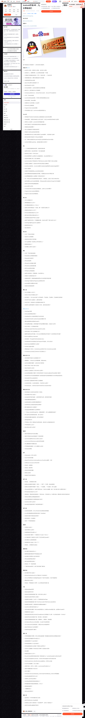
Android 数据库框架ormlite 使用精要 (11, 44)
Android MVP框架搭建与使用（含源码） (11, 35)
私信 (16, 14)
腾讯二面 (5, 115)
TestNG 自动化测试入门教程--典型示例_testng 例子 (11, 41)
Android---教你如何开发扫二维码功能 (11, 78)
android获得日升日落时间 (12, 50)
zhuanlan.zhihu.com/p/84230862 (30, 25)
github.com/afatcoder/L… (28, 20)
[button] (12, 97)
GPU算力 (24, 1)
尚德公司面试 (6, 102)
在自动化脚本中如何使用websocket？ (11, 67)
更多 (28, 1)
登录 (60, 1)
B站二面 (5, 109)
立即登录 (51, 11)
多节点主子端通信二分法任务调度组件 (11, 58)
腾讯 (5, 113)
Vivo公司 (5, 104)
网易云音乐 (6, 117)
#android (29, 13)
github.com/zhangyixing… (28, 15)
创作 (82, 1)
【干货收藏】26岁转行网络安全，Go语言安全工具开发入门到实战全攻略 (11, 61)
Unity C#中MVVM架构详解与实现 (11, 56)
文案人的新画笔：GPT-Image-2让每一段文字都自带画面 (12, 64)
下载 (11, 1)
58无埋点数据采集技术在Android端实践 (11, 38)
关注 (34, 711)
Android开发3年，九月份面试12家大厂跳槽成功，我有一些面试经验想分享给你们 (12, 31)
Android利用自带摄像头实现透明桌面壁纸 (13, 49)
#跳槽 (35, 13)
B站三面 (5, 111)
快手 (5, 126)
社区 (14, 1)
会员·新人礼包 (66, 1)
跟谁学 (5, 124)
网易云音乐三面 (7, 121)
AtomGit (18, 1)
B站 (4, 106)
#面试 (32, 13)
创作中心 (76, 1)
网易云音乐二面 (7, 119)
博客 (8, 1)
